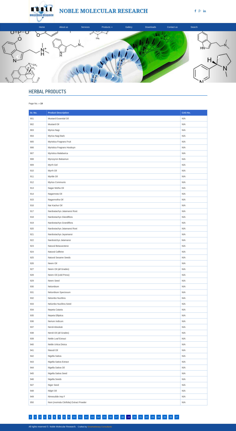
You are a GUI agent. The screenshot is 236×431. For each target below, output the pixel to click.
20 (134, 417)
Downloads (150, 27)
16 (110, 417)
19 (128, 417)
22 (146, 417)
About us (63, 27)
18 (122, 417)
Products (107, 27)
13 (92, 417)
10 (74, 417)
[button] (17, 57)
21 (140, 417)
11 (80, 417)
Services (85, 27)
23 (152, 417)
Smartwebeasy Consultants (99, 427)
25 (164, 417)
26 (171, 417)
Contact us (172, 27)
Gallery (128, 27)
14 (98, 417)
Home (42, 27)
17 (116, 417)
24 (158, 417)
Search (194, 27)
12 (86, 417)
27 (177, 417)
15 (104, 417)
